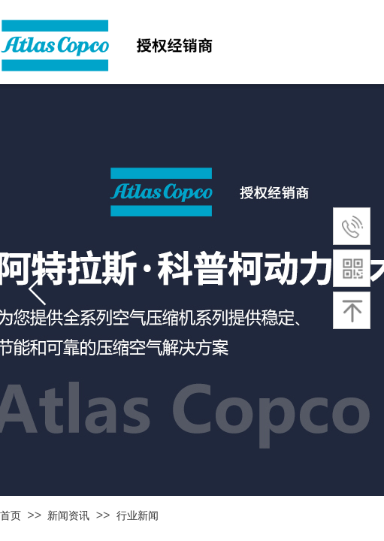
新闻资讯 (68, 515)
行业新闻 (137, 515)
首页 (10, 515)
